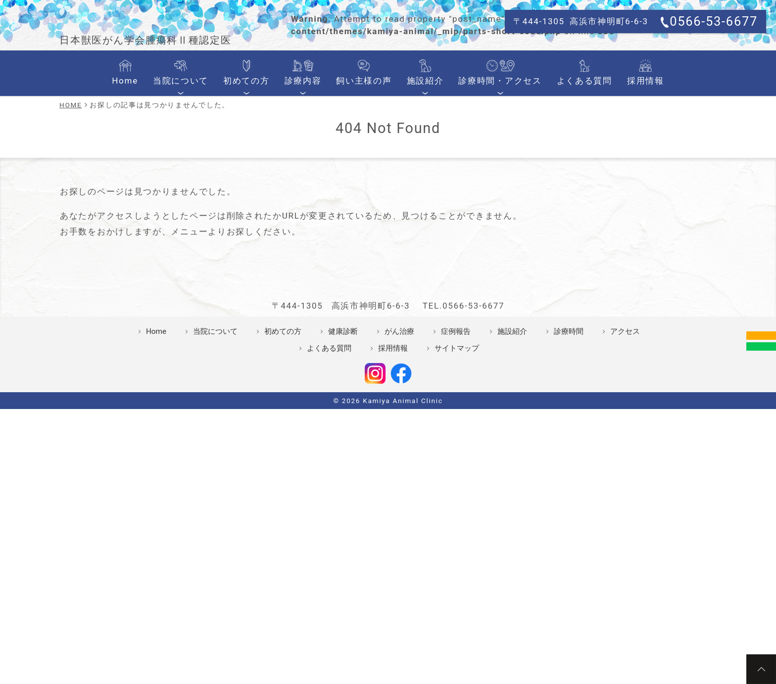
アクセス (625, 539)
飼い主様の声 (365, 236)
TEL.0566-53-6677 (464, 513)
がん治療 (399, 539)
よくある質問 (574, 236)
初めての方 (254, 236)
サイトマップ (457, 555)
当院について (191, 236)
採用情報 (632, 236)
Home (138, 236)
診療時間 (568, 539)
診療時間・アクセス (494, 236)
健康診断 (343, 539)
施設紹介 (422, 236)
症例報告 (456, 539)
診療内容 (307, 236)
